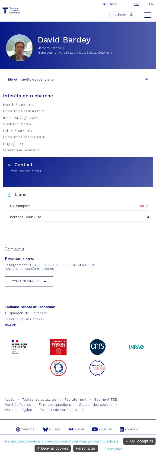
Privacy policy (113, 448)
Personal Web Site (25, 217)
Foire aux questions (55, 405)
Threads (25, 429)
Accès (9, 399)
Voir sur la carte (19, 259)
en (151, 4)
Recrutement (75, 399)
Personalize (85, 448)
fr (136, 4)
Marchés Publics (18, 405)
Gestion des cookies (95, 405)
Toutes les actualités (39, 399)
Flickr (76, 429)
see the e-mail (30, 171)
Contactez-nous (25, 281)
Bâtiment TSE (105, 399)
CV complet (20, 206)
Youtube (102, 429)
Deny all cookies (52, 448)
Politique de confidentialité (62, 410)
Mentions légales (18, 410)
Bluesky (52, 429)
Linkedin (129, 429)
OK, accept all (139, 441)
